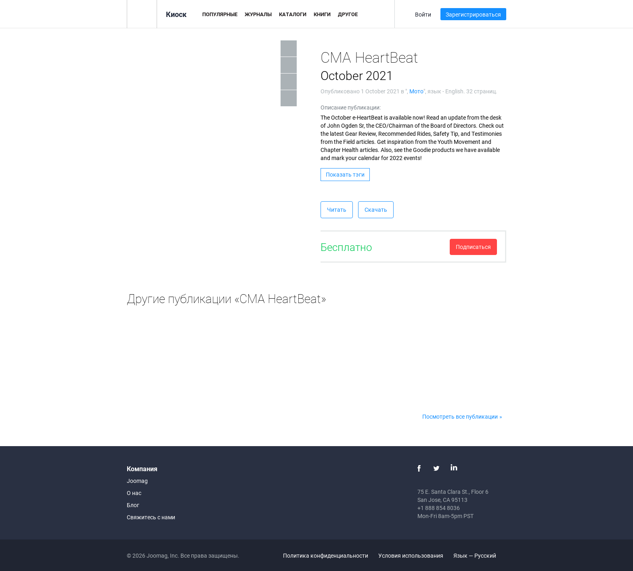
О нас (134, 493)
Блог (133, 505)
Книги (322, 14)
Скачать (376, 209)
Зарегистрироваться (473, 14)
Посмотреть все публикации (460, 416)
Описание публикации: (351, 107)
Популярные (219, 14)
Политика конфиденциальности (325, 555)
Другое (348, 14)
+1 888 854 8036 (438, 508)
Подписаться (473, 247)
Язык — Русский (479, 555)
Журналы (258, 14)
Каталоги (292, 14)
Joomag (137, 481)
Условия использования (410, 555)
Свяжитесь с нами (151, 517)
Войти (423, 14)
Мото (416, 91)
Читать (336, 209)
